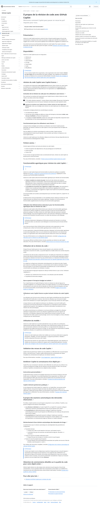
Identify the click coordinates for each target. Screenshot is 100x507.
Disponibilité (28, 51)
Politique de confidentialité (28, 494)
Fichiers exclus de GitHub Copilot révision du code (53, 159)
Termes (34, 502)
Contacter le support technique (55, 493)
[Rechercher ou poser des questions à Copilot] (51, 7)
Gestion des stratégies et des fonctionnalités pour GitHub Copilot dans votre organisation (46, 343)
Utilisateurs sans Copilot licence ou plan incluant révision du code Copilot (46, 293)
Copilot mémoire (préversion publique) (36, 385)
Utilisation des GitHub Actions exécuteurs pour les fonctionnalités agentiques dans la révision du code (43, 205)
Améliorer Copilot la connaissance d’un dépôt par (42, 362)
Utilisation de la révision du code (36, 246)
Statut (45, 502)
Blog (60, 502)
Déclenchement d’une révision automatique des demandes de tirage (45, 422)
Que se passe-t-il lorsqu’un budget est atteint (38, 280)
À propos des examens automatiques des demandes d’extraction (42, 399)
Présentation (28, 35)
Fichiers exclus (29, 143)
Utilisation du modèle (32, 320)
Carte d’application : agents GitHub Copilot (51, 357)
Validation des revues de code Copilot (38, 348)
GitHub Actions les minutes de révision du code (57, 241)
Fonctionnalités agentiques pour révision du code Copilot (45, 163)
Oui (26, 492)
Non (31, 492)
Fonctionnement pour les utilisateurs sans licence (39, 123)
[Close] (96, 2)
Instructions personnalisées (32, 372)
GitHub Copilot (6, 13)
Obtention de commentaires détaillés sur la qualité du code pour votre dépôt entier (45, 463)
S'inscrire (96, 6)
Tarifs (48, 502)
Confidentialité (40, 502)
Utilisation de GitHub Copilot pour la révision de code (38, 479)
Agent (37, 10)
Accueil (4, 10)
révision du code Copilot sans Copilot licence (40, 82)
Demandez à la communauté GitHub (56, 491)
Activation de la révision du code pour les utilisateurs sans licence (44, 94)
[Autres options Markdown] (89, 16)
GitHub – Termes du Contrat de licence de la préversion (43, 173)
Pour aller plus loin (31, 476)
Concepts (33, 10)
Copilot (46, 29)
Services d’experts (54, 502)
